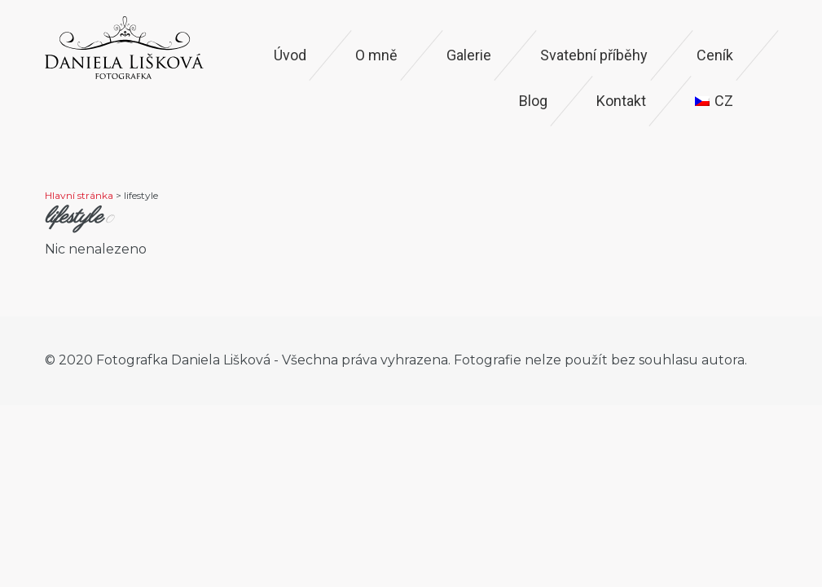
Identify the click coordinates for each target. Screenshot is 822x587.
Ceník (715, 55)
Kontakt (621, 100)
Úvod (290, 55)
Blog (533, 100)
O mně (376, 55)
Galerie (468, 55)
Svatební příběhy (594, 55)
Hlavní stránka (79, 195)
